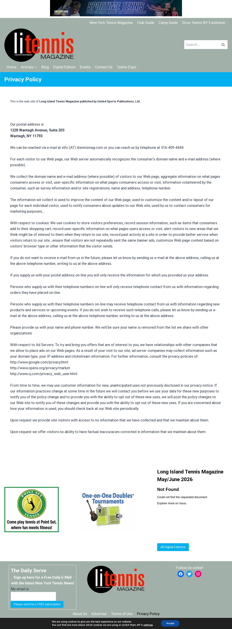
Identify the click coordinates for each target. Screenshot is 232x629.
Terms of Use (121, 614)
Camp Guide (168, 22)
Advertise (99, 614)
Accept (170, 623)
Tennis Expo (126, 67)
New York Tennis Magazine (111, 22)
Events (85, 67)
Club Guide (145, 22)
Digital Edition (64, 67)
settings (148, 625)
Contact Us (104, 67)
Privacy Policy (148, 614)
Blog (45, 67)
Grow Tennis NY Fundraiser (203, 22)
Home (11, 67)
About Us (79, 614)
